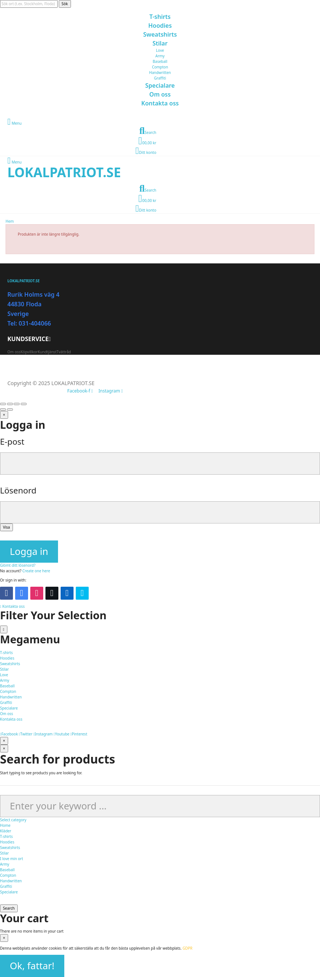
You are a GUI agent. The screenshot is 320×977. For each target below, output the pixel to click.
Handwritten (160, 72)
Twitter (25, 734)
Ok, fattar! (32, 965)
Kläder (5, 830)
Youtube (61, 734)
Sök (65, 3)
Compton (160, 67)
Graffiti (160, 78)
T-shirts (6, 836)
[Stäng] (4, 415)
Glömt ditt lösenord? (17, 565)
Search (9, 908)
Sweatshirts (10, 847)
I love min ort (11, 858)
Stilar (4, 853)
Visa (6, 527)
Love (160, 50)
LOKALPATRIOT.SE (23, 280)
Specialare (9, 892)
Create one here (36, 570)
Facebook (9, 734)
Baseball (160, 61)
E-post (12, 441)
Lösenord (18, 490)
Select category (13, 819)
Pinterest (78, 734)
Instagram (42, 734)
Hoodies (7, 842)
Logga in (29, 551)
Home (5, 825)
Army (160, 55)
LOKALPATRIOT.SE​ (64, 172)
